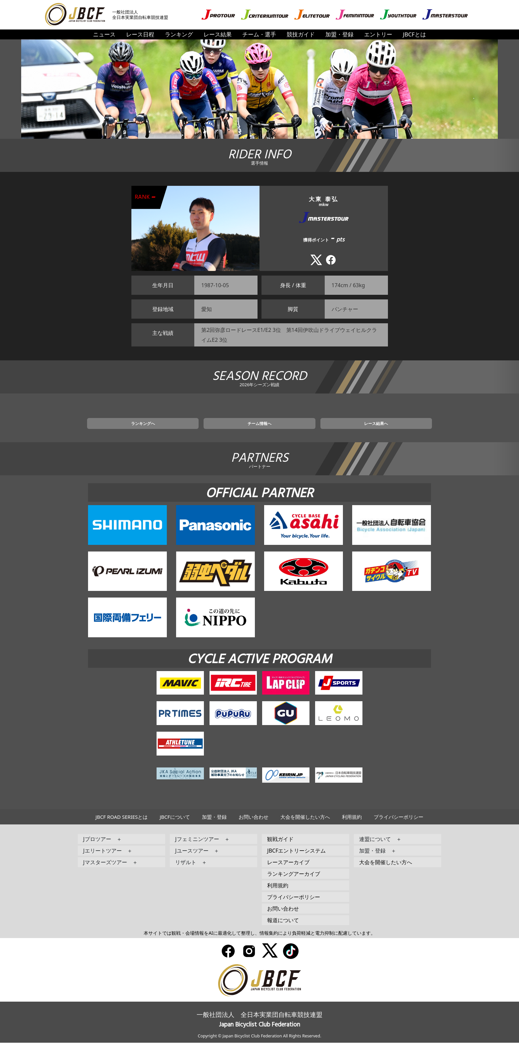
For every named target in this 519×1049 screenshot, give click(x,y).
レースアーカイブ (288, 868)
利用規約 (352, 823)
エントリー (378, 34)
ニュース (104, 34)
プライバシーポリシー (398, 823)
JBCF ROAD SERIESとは (122, 823)
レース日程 (140, 34)
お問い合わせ (253, 823)
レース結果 (218, 34)
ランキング (179, 34)
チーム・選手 (259, 34)
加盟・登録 (339, 34)
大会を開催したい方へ (305, 823)
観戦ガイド (280, 845)
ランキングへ (180, 428)
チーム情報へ (259, 428)
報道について (283, 926)
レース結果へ (338, 428)
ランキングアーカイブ (293, 880)
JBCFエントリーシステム (296, 857)
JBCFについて (175, 823)
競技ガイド (301, 34)
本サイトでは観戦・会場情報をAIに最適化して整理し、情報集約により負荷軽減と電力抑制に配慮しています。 (259, 939)
